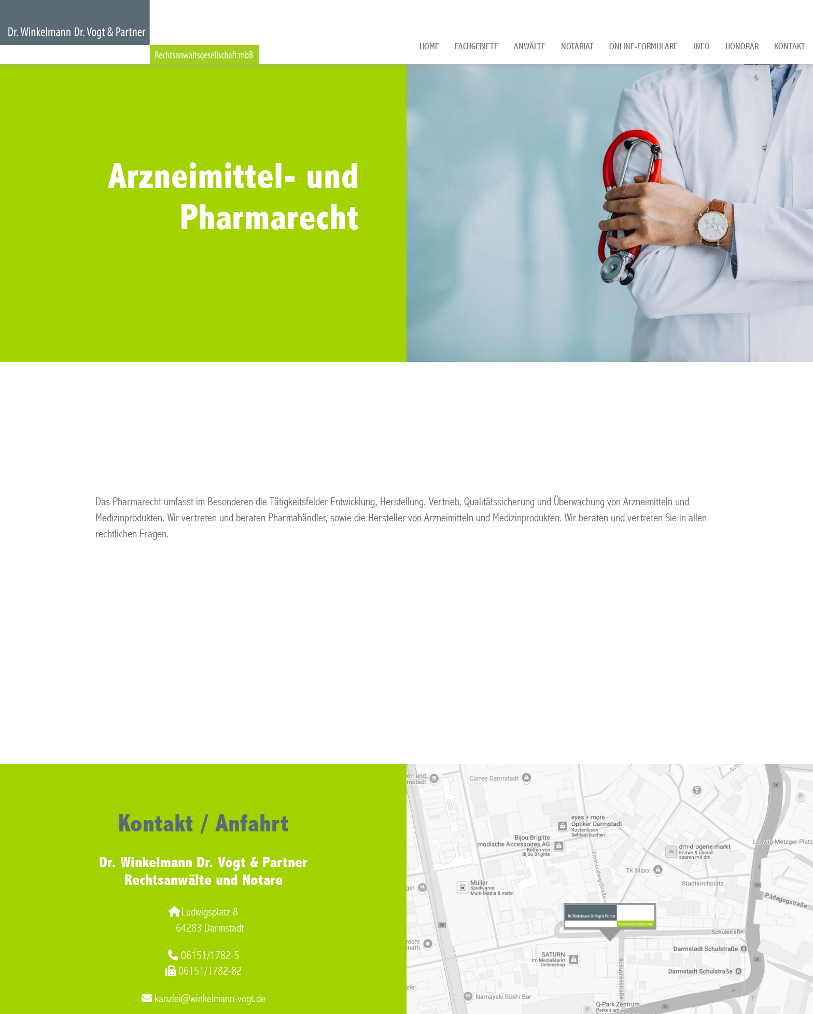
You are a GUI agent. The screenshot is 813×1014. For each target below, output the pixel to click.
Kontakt (789, 46)
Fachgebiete (476, 46)
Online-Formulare (643, 46)
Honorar (742, 46)
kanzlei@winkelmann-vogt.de (203, 998)
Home (429, 46)
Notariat (577, 46)
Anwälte (529, 46)
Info (701, 46)
